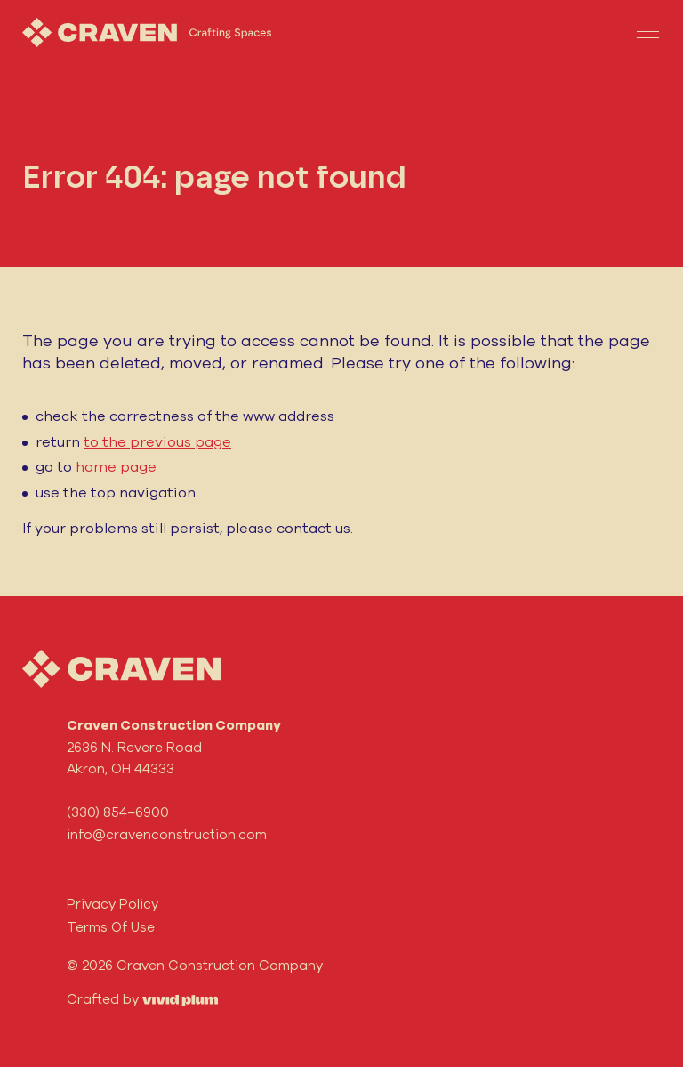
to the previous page (157, 441)
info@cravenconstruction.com (167, 834)
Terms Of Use (111, 926)
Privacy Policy (112, 903)
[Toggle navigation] (647, 33)
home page (116, 466)
